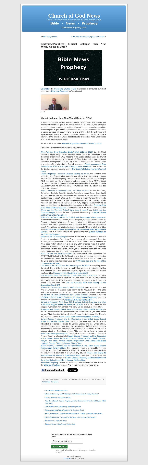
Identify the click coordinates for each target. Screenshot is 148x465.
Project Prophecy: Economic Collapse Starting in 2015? (65, 174)
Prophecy (54, 382)
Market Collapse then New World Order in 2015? (66, 118)
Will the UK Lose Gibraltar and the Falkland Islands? (62, 288)
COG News (46, 382)
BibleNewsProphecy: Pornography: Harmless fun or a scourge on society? (70, 417)
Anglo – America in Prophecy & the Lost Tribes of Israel (65, 191)
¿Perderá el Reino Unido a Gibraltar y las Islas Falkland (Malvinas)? (69, 297)
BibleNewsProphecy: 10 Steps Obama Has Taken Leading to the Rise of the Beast (73, 413)
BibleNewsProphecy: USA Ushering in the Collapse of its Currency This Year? (72, 394)
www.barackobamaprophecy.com (54, 334)
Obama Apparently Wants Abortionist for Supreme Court (64, 410)
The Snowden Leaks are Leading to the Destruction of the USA (69, 276)
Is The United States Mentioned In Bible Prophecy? (79, 317)
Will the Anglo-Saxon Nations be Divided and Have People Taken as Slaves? (73, 217)
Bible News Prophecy (49, 363)
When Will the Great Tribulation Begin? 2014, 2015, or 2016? (67, 152)
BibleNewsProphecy (52, 365)
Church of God (65, 89)
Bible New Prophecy (59, 91)
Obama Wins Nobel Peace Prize (56, 390)
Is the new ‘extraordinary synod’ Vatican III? (87, 37)
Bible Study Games (49, 37)
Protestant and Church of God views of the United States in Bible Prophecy (72, 309)
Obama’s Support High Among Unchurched (60, 424)
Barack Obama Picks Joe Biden (56, 420)
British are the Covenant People (54, 237)
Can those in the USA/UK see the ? (65, 266)
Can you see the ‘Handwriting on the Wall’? (70, 273)
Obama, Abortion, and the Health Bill (57, 397)
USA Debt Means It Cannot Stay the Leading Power (63, 407)
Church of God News (74, 15)
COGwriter (45, 89)
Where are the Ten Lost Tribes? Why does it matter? (64, 210)
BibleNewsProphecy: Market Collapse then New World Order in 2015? (73, 45)
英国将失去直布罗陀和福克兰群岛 (78, 300)
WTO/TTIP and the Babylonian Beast (56, 254)
